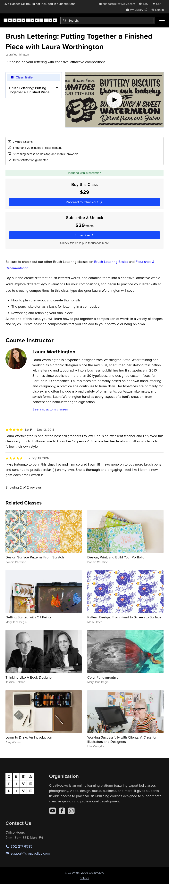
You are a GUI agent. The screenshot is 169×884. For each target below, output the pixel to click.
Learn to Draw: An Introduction (28, 737)
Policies (84, 878)
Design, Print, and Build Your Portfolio (115, 557)
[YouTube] (52, 810)
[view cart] (158, 3)
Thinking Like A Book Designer (29, 677)
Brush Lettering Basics (111, 261)
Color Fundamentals (102, 677)
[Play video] (114, 99)
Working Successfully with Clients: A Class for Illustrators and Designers (121, 739)
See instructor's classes (50, 409)
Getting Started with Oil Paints (28, 617)
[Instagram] (71, 810)
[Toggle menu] (161, 20)
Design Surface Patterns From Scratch (34, 557)
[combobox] (108, 20)
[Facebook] (61, 810)
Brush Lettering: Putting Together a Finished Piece (29, 89)
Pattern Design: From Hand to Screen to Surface (124, 617)
